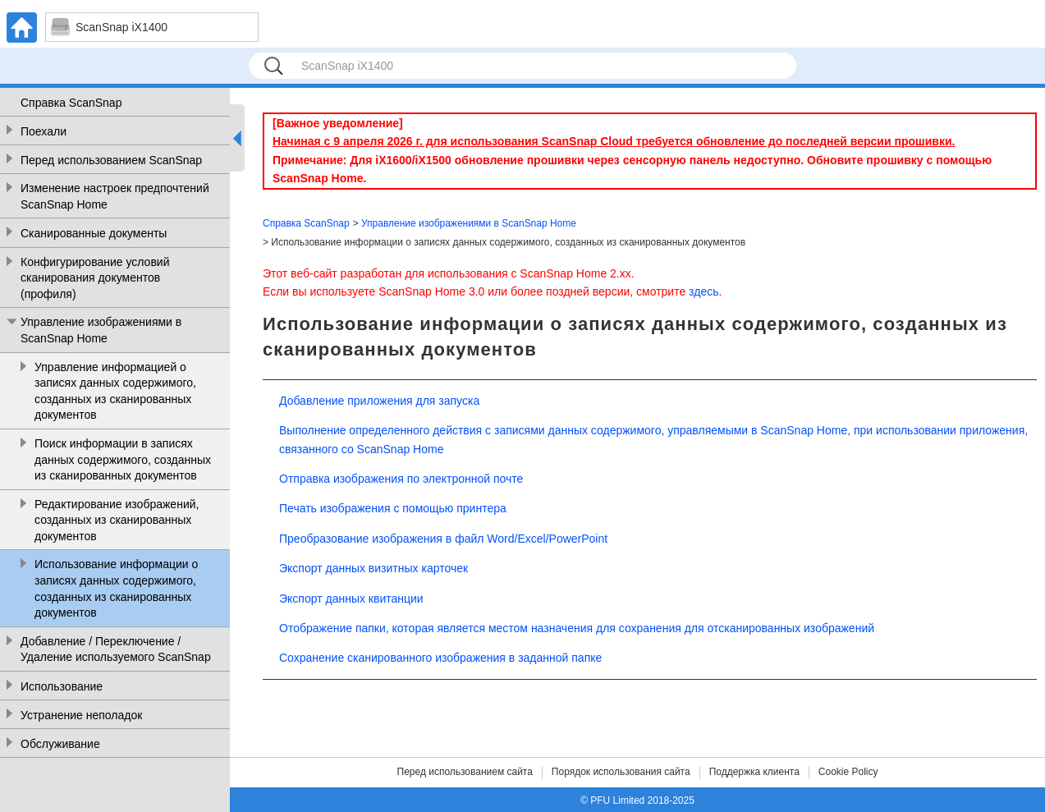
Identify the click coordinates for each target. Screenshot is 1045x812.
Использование (62, 686)
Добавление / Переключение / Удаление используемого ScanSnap (116, 649)
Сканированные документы (94, 233)
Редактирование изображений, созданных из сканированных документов (116, 520)
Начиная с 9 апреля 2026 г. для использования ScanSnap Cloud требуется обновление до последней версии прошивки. (614, 141)
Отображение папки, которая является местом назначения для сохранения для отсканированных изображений (576, 628)
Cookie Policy (848, 772)
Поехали (43, 131)
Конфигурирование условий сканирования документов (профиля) (95, 277)
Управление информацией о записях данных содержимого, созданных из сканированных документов (115, 391)
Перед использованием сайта (465, 772)
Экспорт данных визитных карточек (373, 568)
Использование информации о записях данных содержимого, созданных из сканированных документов (116, 588)
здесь (703, 291)
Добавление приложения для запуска (379, 400)
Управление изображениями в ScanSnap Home (101, 330)
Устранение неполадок (81, 715)
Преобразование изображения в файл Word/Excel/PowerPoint (443, 538)
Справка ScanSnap (71, 102)
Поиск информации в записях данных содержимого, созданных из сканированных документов (122, 459)
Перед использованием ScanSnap (111, 160)
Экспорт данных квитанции (351, 598)
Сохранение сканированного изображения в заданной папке (440, 657)
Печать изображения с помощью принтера (392, 508)
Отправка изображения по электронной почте (401, 478)
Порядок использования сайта (621, 772)
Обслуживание (60, 743)
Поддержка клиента (754, 772)
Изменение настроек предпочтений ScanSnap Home (115, 196)
